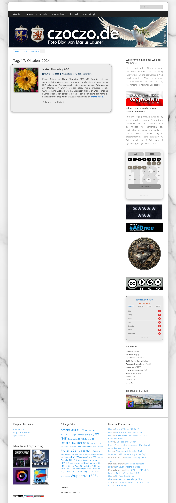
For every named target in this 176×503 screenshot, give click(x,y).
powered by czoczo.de (36, 14)
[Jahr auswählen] (153, 154)
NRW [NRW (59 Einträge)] (65, 463)
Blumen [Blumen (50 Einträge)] (80, 434)
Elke (129, 311)
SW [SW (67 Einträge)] (86, 471)
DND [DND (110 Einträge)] (84, 443)
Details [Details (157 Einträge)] (69, 443)
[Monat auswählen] (136, 154)
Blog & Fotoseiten (21, 432)
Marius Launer (68, 74)
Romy (130, 315)
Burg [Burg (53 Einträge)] (90, 434)
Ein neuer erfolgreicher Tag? (129, 451)
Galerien (17, 14)
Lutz (110, 473)
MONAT (140, 307)
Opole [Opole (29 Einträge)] (79, 463)
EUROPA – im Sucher (134, 361)
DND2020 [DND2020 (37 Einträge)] (66, 447)
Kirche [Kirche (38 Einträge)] (73, 454)
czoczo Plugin (89, 14)
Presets (128, 376)
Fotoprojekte (131, 367)
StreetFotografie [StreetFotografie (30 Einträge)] (75, 472)
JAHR (149, 307)
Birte (130, 318)
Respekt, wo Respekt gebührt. (129, 479)
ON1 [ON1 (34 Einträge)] (73, 463)
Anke (130, 330)
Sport (128, 380)
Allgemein (129, 351)
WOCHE (131, 307)
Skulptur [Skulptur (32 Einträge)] (65, 472)
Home (18, 51)
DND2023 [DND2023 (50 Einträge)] (88, 446)
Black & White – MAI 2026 (127, 429)
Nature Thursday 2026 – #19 (128, 432)
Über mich (73, 14)
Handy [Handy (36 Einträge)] (81, 451)
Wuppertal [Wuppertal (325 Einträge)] (84, 475)
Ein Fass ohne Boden (126, 441)
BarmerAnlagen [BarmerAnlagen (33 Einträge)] (68, 435)
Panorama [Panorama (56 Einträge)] (67, 465)
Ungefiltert (130, 383)
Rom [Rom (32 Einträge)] (72, 469)
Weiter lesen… (98, 96)
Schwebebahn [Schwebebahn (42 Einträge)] (93, 469)
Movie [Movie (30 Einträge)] (83, 457)
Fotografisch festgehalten (135, 364)
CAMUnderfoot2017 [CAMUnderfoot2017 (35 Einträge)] (76, 439)
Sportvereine (19, 435)
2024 (26, 51)
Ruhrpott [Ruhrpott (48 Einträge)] (81, 469)
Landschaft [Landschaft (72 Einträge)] (72, 457)
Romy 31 (112, 444)
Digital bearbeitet (132, 358)
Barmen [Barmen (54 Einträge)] (89, 430)
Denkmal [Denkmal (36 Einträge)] (89, 439)
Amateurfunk (58, 14)
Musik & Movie (131, 373)
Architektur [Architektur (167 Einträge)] (72, 430)
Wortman (131, 333)
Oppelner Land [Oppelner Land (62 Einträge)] (92, 463)
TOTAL (158, 307)
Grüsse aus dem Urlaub (134, 370)
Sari (129, 322)
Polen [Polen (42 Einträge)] (78, 466)
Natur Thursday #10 (55, 69)
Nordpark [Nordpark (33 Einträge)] (97, 460)
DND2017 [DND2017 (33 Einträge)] (96, 443)
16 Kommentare (85, 74)
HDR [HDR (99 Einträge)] (91, 450)
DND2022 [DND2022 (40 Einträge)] (76, 446)
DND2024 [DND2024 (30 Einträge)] (98, 447)
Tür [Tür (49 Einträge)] (94, 471)
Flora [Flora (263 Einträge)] (69, 450)
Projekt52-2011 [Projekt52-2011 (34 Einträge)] (89, 466)
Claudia (131, 326)
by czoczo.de (144, 195)
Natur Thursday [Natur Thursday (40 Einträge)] (85, 460)
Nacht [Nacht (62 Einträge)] (92, 457)
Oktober (35, 51)
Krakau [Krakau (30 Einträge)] (80, 454)
